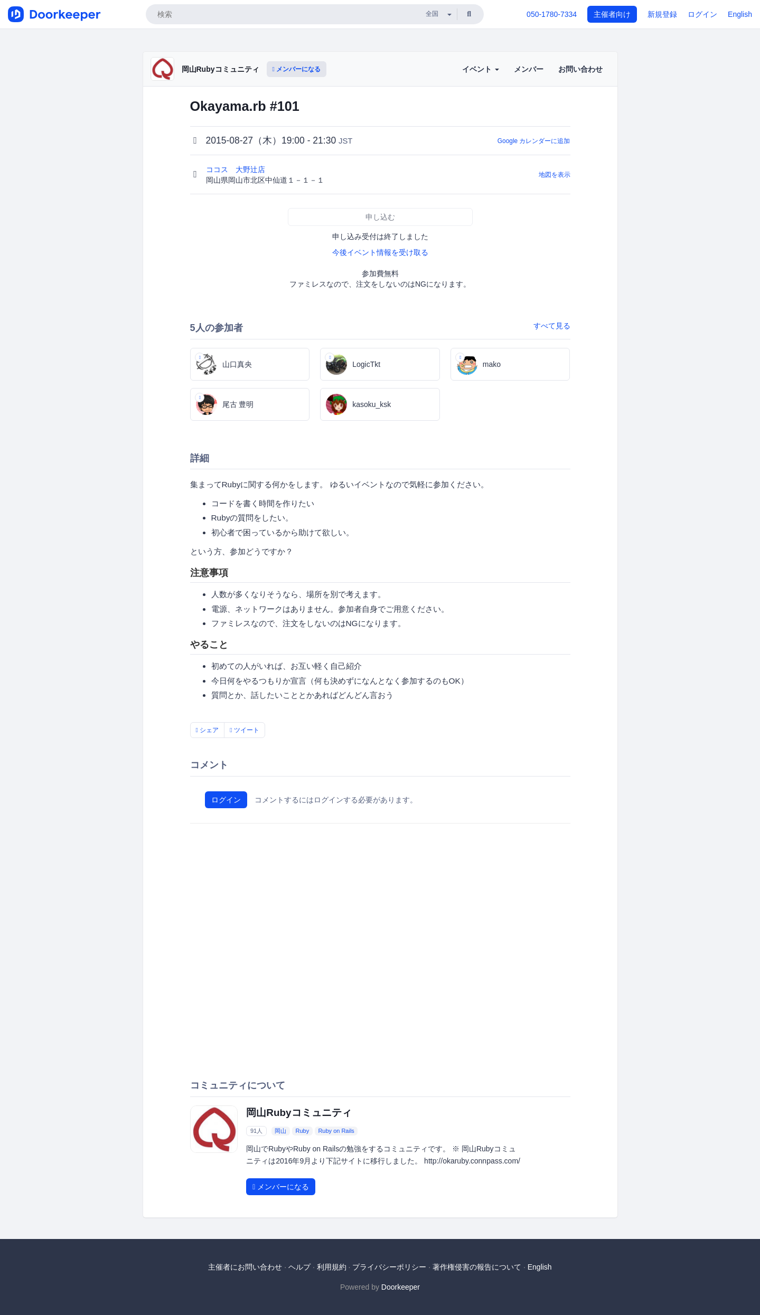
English (740, 14)
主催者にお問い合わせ (245, 1267)
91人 (256, 1131)
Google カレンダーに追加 (534, 141)
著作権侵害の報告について (477, 1267)
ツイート (244, 730)
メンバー (528, 69)
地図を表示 (554, 174)
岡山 (280, 1131)
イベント (480, 69)
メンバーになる (297, 69)
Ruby (302, 1131)
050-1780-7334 (552, 14)
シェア (207, 730)
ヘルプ (299, 1267)
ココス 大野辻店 (236, 169)
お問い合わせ (580, 69)
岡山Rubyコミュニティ (220, 69)
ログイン (702, 14)
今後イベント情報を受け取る (380, 252)
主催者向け (612, 14)
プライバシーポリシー (389, 1267)
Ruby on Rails (336, 1131)
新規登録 (662, 14)
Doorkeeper (400, 1287)
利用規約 (331, 1267)
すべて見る (551, 325)
